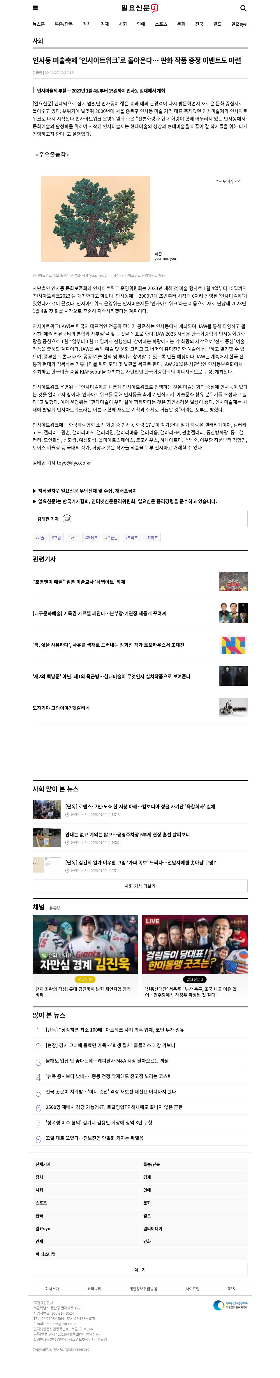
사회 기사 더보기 (140, 886)
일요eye (238, 24)
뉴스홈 (39, 24)
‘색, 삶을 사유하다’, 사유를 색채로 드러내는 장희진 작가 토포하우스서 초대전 (108, 644)
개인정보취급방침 (143, 1288)
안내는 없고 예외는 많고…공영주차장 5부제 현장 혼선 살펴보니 (127, 834)
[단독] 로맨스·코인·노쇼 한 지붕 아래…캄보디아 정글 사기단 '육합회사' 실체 (140, 806)
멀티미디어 (152, 1228)
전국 (199, 24)
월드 (217, 24)
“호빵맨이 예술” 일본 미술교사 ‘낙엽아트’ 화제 (79, 581)
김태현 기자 (48, 519)
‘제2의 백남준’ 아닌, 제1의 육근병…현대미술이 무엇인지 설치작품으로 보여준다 (112, 676)
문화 (181, 24)
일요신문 (140, 8)
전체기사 (43, 1164)
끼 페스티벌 (46, 1254)
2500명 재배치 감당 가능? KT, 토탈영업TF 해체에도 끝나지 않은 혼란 (114, 1107)
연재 (39, 1241)
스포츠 (161, 24)
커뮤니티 (94, 1288)
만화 (147, 1241)
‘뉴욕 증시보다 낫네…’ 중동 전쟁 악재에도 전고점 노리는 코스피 (109, 1076)
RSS (231, 1288)
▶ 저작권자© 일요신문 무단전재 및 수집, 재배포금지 (85, 490)
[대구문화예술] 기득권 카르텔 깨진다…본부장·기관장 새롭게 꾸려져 (99, 613)
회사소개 (52, 1288)
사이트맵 (193, 1288)
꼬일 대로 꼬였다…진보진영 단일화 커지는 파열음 (95, 1138)
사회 (123, 24)
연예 (141, 24)
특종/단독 (64, 24)
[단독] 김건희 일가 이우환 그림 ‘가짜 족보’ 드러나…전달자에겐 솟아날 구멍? (140, 862)
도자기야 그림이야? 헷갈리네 (61, 707)
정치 (87, 24)
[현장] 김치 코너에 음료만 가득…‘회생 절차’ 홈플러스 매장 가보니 (110, 1045)
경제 (105, 24)
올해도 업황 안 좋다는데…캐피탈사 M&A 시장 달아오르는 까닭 (107, 1060)
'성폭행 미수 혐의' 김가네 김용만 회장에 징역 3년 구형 (99, 1122)
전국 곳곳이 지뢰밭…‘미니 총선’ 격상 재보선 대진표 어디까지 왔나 (111, 1091)
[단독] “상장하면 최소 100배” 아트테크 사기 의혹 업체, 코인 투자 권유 (115, 1029)
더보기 (140, 1269)
